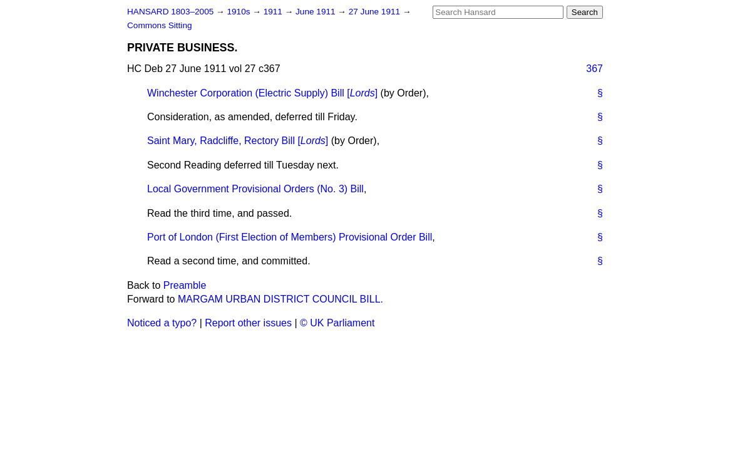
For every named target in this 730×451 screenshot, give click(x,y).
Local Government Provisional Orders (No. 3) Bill (255, 189)
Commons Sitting (159, 25)
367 (594, 68)
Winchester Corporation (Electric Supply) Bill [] (262, 93)
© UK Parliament (337, 323)
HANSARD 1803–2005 (170, 11)
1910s (239, 11)
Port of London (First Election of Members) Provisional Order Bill (289, 237)
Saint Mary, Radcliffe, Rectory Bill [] (237, 140)
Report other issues (248, 323)
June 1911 (316, 11)
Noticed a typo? (162, 323)
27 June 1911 (376, 11)
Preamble (184, 285)
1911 (274, 11)
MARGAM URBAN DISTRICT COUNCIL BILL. (280, 299)
